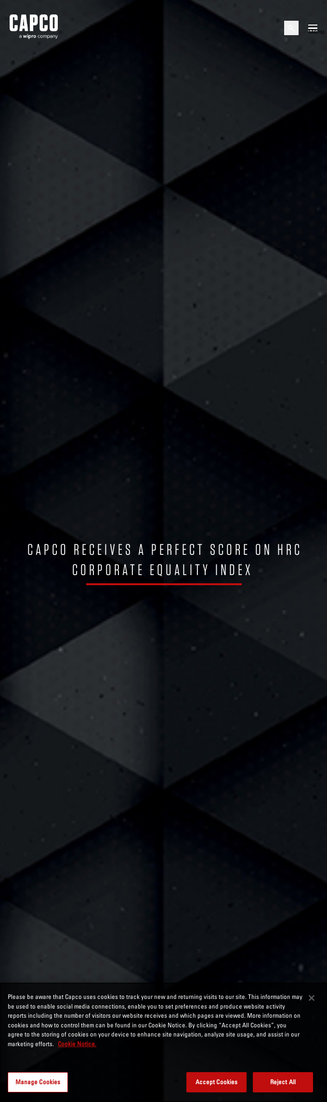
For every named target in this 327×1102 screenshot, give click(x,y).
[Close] (311, 998)
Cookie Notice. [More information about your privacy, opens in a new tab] (77, 1044)
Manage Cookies (38, 1082)
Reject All (283, 1082)
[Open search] (291, 28)
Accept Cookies (217, 1082)
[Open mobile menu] (312, 28)
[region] (163, 1042)
